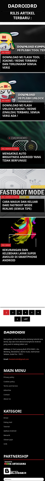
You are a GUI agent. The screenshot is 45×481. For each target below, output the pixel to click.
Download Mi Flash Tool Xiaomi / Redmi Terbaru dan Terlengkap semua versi (21, 62)
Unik (5, 444)
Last (26, 319)
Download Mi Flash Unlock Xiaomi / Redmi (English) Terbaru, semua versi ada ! (21, 111)
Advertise (7, 390)
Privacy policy (9, 377)
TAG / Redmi (6, 52)
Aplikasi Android (10, 431)
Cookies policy (9, 381)
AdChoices (8, 479)
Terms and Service (11, 386)
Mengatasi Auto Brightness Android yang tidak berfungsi (21, 157)
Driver (6, 418)
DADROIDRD (22, 6)
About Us (7, 399)
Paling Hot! (8, 422)
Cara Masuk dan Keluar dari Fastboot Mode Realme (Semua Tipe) (20, 205)
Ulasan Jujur (8, 439)
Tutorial (7, 426)
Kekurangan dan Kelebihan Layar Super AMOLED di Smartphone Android (19, 255)
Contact (7, 394)
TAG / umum (6, 245)
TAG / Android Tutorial (10, 149)
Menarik (7, 435)
